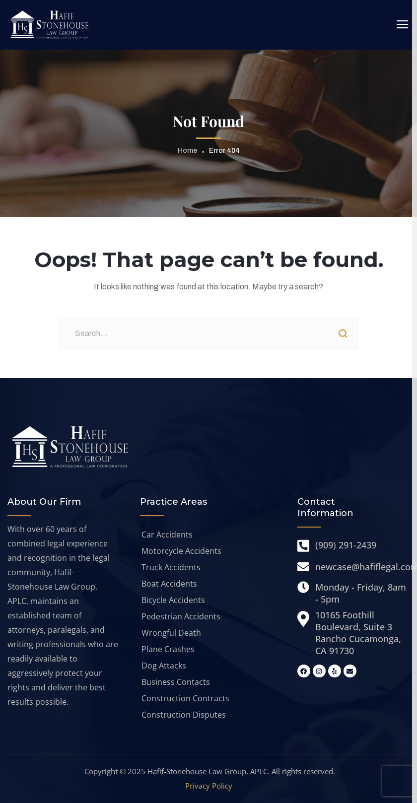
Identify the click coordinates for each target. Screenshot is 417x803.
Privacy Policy (208, 786)
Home (187, 150)
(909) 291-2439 (345, 545)
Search (342, 333)
